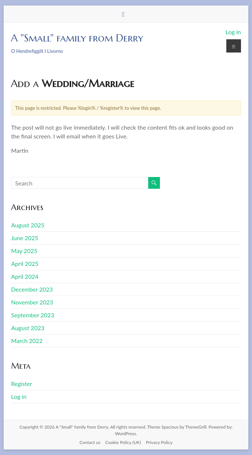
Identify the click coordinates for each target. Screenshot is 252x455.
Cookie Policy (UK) (123, 442)
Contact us (90, 442)
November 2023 (32, 302)
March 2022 (27, 340)
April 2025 (24, 263)
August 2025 (27, 224)
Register (21, 383)
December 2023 (32, 289)
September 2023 (32, 314)
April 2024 (24, 276)
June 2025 (24, 237)
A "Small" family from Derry (77, 38)
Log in (233, 31)
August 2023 (27, 327)
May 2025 (24, 250)
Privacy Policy (159, 442)
